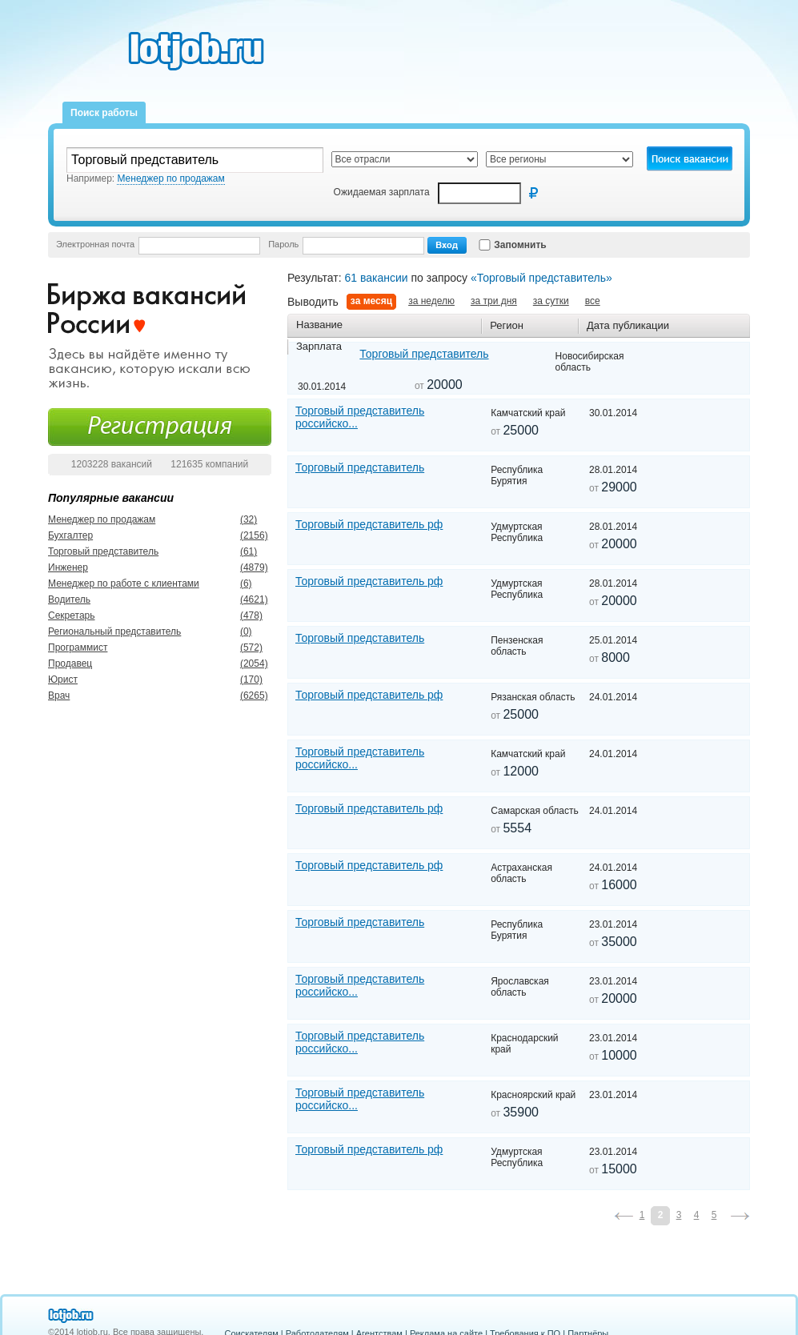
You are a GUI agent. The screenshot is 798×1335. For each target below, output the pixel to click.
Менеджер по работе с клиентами (123, 583)
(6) (242, 583)
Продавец (70, 663)
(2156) (242, 535)
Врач (59, 695)
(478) (242, 615)
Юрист (63, 679)
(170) (242, 679)
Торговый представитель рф (369, 524)
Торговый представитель (103, 551)
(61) (242, 551)
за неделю (431, 301)
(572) (242, 647)
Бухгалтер (70, 535)
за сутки (551, 301)
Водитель (69, 599)
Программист (77, 647)
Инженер (68, 567)
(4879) (242, 567)
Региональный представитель (114, 631)
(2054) (242, 663)
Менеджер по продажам (101, 519)
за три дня (494, 301)
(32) (242, 519)
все (592, 301)
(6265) (242, 695)
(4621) (242, 599)
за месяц (371, 301)
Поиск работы (104, 112)
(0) (242, 631)
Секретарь (71, 615)
